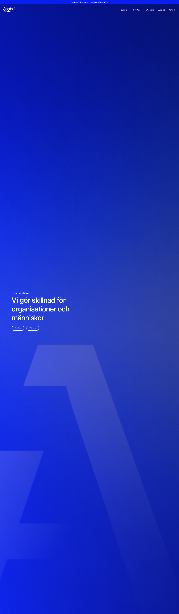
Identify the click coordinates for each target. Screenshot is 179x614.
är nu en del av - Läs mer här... (89, 2)
